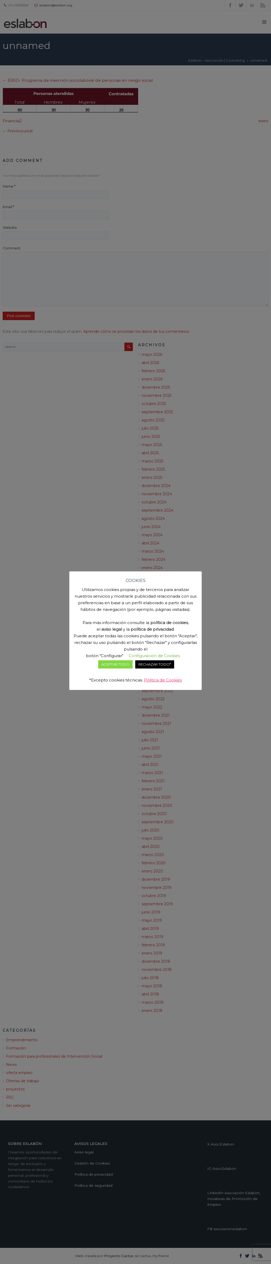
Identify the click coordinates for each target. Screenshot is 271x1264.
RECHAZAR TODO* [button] (154, 664)
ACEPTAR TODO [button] (115, 664)
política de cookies (169, 622)
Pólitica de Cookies (163, 680)
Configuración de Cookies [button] (154, 655)
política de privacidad (152, 629)
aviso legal (111, 629)
